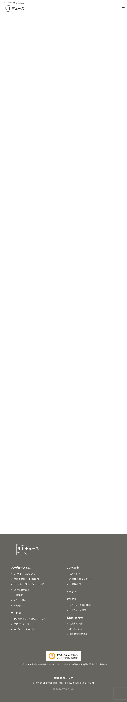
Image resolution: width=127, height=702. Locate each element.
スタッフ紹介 (19, 600)
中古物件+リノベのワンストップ (29, 619)
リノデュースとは (21, 567)
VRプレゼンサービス (24, 629)
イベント (71, 591)
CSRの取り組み (21, 589)
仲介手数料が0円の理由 (26, 579)
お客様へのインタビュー (81, 579)
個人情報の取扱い (78, 634)
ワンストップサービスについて (28, 584)
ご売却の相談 (76, 623)
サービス (16, 613)
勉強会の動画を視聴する (41, 158)
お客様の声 (75, 584)
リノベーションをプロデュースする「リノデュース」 (13, 7)
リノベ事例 (73, 567)
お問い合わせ (74, 617)
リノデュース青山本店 (80, 605)
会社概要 (18, 595)
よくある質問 (75, 629)
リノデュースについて (24, 573)
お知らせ (18, 605)
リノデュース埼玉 (78, 610)
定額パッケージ (21, 624)
